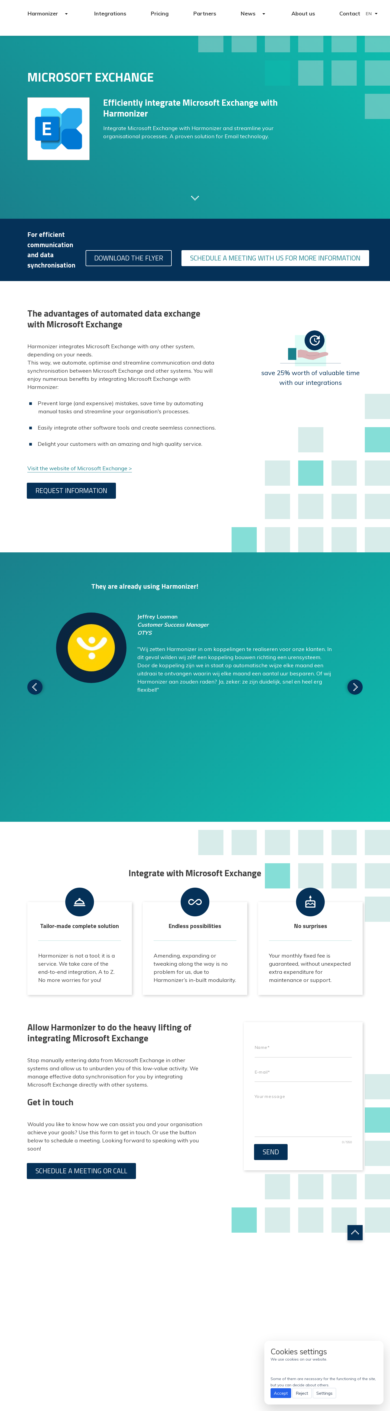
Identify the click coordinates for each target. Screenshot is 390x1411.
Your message (270, 1096)
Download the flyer (128, 258)
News (248, 13)
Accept (281, 1393)
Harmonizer (43, 13)
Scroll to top (355, 1232)
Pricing (160, 13)
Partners (204, 13)
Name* (262, 1047)
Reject (302, 1393)
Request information (71, 490)
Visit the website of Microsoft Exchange (77, 468)
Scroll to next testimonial (35, 687)
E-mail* (262, 1072)
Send (271, 1152)
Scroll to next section (195, 197)
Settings (324, 1393)
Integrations (110, 13)
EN (369, 13)
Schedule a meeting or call (81, 1171)
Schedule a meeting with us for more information (275, 258)
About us (303, 13)
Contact (349, 13)
